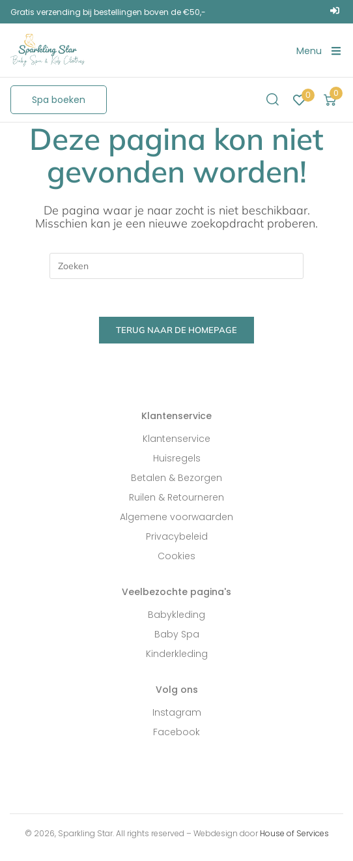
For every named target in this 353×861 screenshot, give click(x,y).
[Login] (336, 11)
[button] (58, 99)
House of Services (294, 835)
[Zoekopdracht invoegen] (176, 266)
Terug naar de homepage (176, 332)
